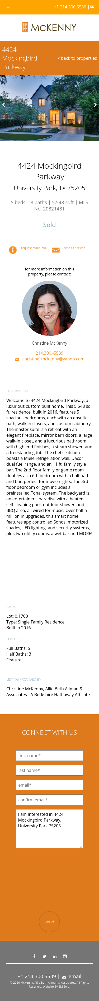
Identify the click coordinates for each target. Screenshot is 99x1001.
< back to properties (77, 58)
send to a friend (69, 248)
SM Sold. (64, 986)
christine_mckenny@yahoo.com (49, 359)
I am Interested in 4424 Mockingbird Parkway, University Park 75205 (49, 828)
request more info (28, 248)
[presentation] (49, 884)
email (71, 976)
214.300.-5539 (49, 353)
